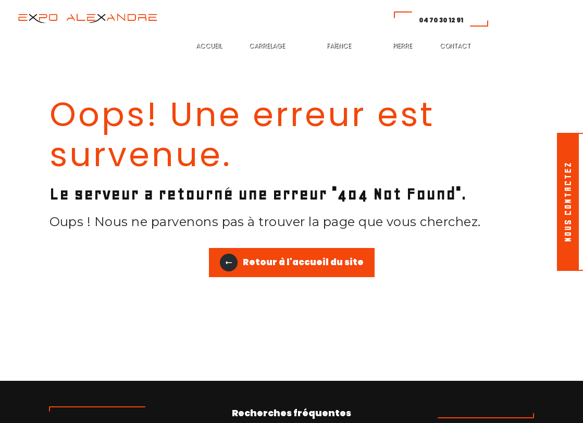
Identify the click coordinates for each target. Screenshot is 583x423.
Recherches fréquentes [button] (291, 413)
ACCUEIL (209, 45)
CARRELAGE (267, 45)
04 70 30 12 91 (441, 20)
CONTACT (455, 45)
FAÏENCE (339, 45)
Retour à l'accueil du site (292, 262)
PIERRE (402, 45)
